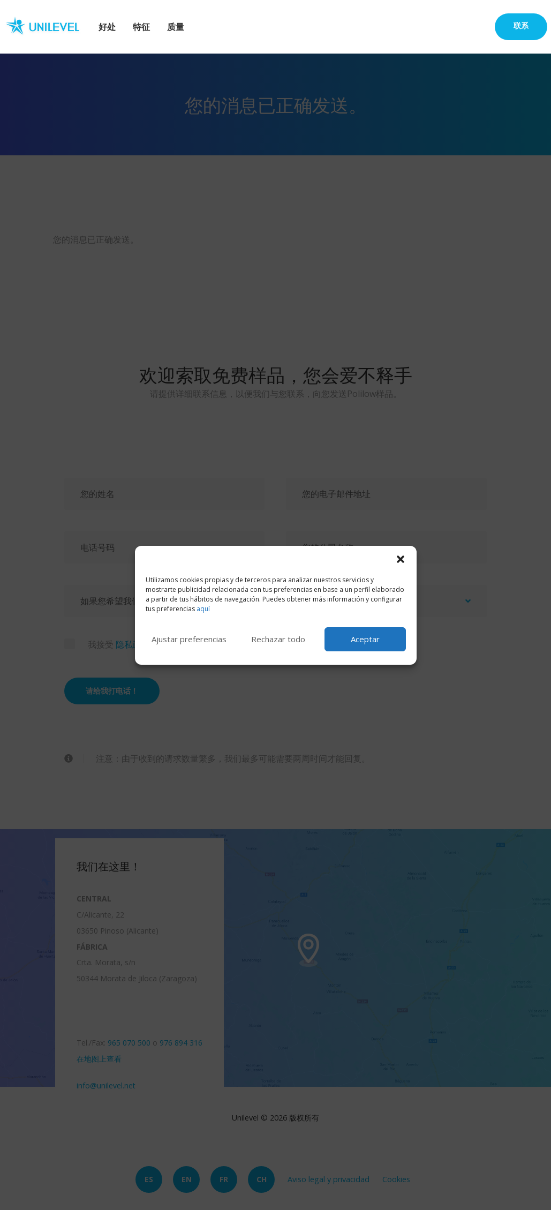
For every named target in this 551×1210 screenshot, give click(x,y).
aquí (203, 608)
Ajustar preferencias (189, 639)
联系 (521, 25)
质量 (175, 27)
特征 (141, 27)
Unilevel (47, 26)
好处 (107, 27)
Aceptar (365, 639)
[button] (400, 559)
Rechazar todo (278, 639)
